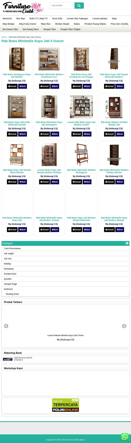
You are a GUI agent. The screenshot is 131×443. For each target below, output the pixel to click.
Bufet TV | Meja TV (39, 18)
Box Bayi (20, 18)
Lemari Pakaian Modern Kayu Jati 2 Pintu (65, 335)
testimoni (8, 289)
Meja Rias (45, 24)
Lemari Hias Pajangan (77, 18)
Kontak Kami (10, 274)
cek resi (7, 258)
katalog (7, 263)
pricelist (7, 279)
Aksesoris (7, 18)
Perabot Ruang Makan (95, 24)
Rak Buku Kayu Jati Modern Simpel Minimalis (81, 218)
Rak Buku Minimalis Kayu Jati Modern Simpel (49, 218)
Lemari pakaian (100, 18)
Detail (12, 86)
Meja (114, 18)
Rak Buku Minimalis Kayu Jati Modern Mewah (114, 218)
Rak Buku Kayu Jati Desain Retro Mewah (17, 171)
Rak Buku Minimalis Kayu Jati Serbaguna (49, 123)
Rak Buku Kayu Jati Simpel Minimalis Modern (114, 75)
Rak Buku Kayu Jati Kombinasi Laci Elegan (81, 75)
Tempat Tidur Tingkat (70, 29)
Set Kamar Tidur (10, 29)
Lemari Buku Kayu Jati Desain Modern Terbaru (49, 171)
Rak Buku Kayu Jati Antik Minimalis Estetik (17, 123)
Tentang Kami (12, 294)
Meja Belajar (8, 24)
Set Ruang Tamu (31, 29)
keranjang (9, 268)
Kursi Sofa (57, 18)
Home (4, 37)
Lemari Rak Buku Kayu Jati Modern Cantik (81, 123)
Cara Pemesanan (12, 248)
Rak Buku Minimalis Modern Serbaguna (81, 171)
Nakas (77, 24)
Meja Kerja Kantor (27, 24)
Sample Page (10, 284)
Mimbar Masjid (62, 24)
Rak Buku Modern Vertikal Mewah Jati (114, 123)
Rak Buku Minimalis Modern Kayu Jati (16, 218)
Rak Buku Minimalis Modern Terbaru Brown (114, 171)
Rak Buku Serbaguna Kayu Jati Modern (17, 75)
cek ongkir (9, 253)
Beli (22, 86)
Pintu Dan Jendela (119, 24)
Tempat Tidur (49, 29)
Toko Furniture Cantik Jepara (73, 440)
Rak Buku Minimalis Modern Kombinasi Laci (49, 75)
